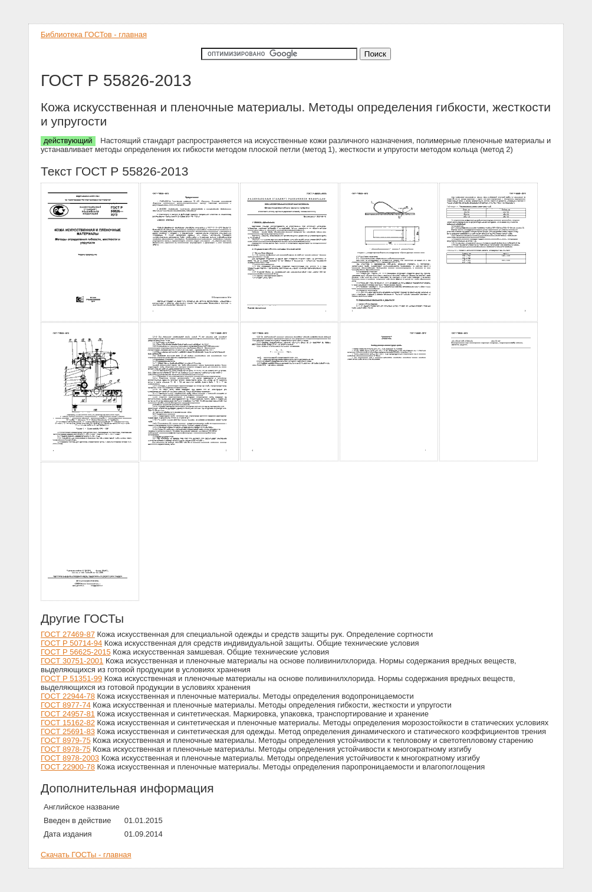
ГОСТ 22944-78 (68, 696)
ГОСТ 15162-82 (68, 722)
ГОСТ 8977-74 (66, 705)
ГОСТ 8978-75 (66, 749)
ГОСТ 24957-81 (68, 713)
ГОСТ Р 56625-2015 (76, 651)
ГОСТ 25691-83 (68, 731)
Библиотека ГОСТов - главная (94, 34)
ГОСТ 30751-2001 (72, 660)
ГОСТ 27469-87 (68, 634)
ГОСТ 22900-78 (68, 766)
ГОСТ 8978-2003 (70, 758)
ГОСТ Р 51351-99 (71, 678)
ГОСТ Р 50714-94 (71, 643)
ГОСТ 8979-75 (66, 740)
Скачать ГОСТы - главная (86, 854)
